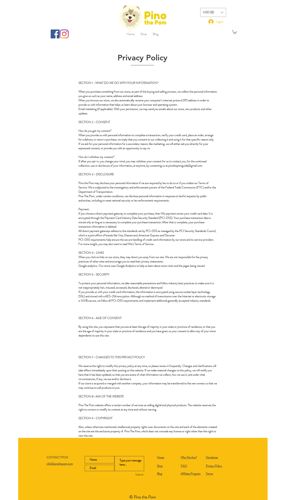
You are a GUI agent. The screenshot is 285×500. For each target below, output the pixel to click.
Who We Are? (189, 457)
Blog (159, 473)
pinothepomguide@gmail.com (185, 165)
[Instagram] (64, 33)
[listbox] (213, 12)
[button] (213, 12)
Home (160, 457)
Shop (160, 466)
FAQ (184, 466)
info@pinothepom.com (60, 464)
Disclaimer (212, 457)
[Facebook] (55, 33)
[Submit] (131, 474)
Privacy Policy (214, 466)
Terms (209, 473)
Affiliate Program (190, 473)
